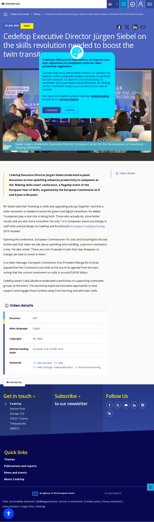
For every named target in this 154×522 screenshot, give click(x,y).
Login (132, 4)
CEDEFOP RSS (109, 413)
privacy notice (69, 99)
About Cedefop (14, 479)
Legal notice (28, 506)
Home (5, 14)
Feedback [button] (150, 487)
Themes (9, 459)
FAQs (5, 501)
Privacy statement (112, 501)
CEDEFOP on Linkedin (134, 405)
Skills (60, 363)
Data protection (10, 506)
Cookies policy (92, 501)
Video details (127, 173)
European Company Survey (88, 226)
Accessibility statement (22, 501)
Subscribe (66, 396)
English (36, 328)
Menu (149, 4)
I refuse (69, 110)
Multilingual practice (47, 501)
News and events (20, 14)
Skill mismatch (44, 363)
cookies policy (100, 96)
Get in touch (17, 396)
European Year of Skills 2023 (48, 348)
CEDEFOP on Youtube (126, 405)
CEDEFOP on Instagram (142, 405)
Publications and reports (20, 466)
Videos (36, 14)
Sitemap (41, 506)
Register (141, 4)
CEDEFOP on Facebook (109, 405)
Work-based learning (89, 367)
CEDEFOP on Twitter (118, 405)
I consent (51, 110)
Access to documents (71, 501)
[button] (119, 27)
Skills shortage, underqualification (55, 367)
